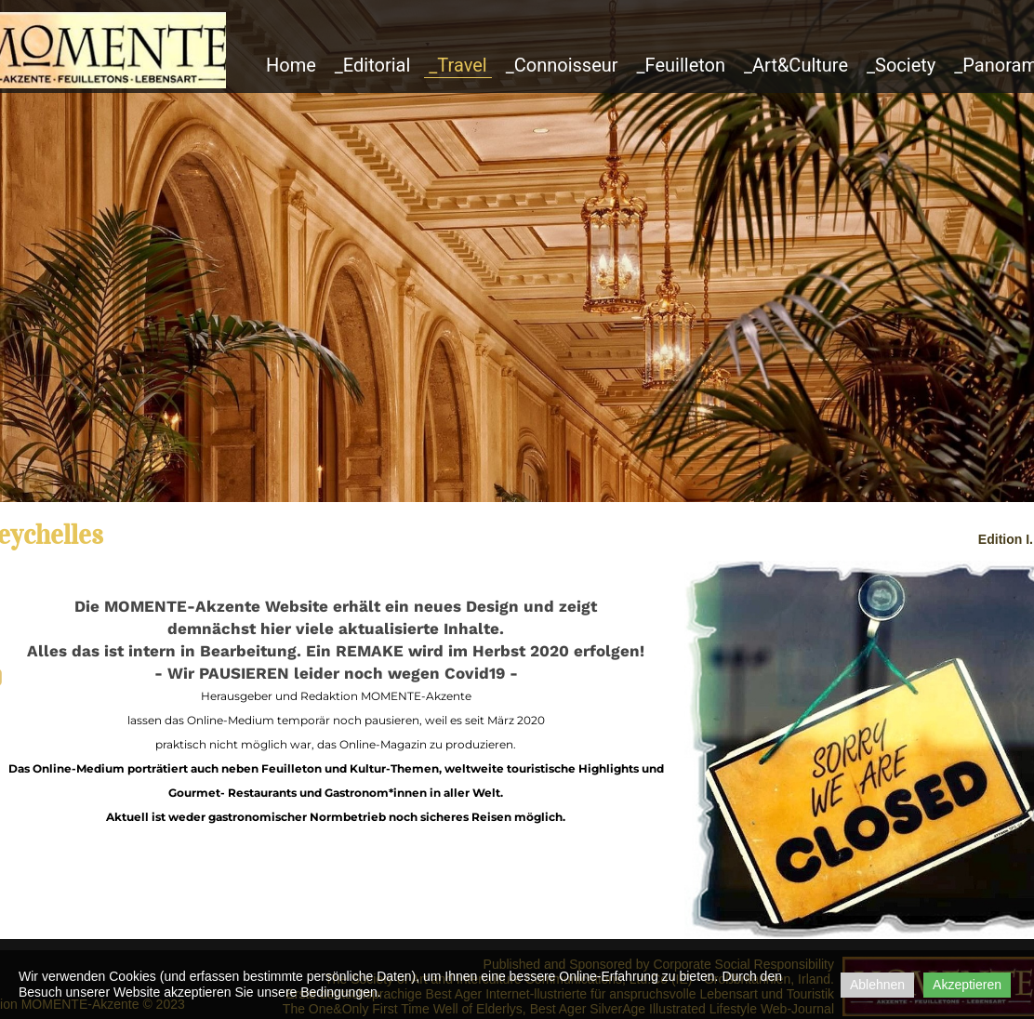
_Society (901, 65)
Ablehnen (877, 984)
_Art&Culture (796, 65)
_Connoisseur (562, 65)
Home (291, 65)
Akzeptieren (967, 984)
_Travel (457, 65)
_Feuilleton (681, 65)
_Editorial (372, 65)
